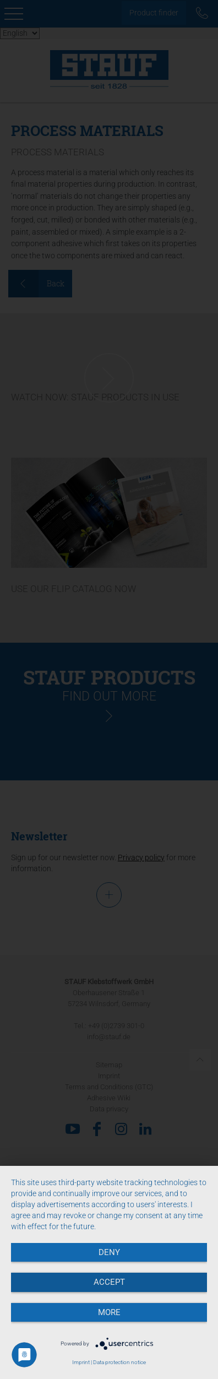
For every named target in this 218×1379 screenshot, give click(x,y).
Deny (109, 1252)
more (109, 1312)
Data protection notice (119, 1362)
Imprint (81, 1362)
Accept (109, 1282)
